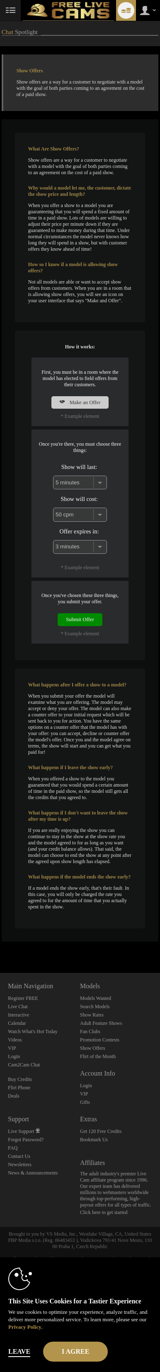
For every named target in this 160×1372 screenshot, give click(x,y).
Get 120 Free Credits (100, 1131)
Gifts (85, 1102)
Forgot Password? (26, 1140)
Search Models (95, 1006)
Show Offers (92, 1048)
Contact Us (19, 1156)
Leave (19, 1351)
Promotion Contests (99, 1040)
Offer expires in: (79, 531)
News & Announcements (33, 1173)
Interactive (18, 1015)
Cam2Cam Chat (24, 1065)
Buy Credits (20, 1079)
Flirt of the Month (98, 1056)
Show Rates (92, 1015)
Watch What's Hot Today (33, 1031)
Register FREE (23, 998)
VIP (12, 1048)
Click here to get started (104, 1212)
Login (14, 1056)
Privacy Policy (24, 1327)
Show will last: (79, 467)
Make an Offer (79, 402)
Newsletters (20, 1164)
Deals (13, 1096)
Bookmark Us (94, 1140)
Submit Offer (80, 619)
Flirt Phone (19, 1088)
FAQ (12, 1148)
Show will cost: (79, 499)
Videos (15, 1040)
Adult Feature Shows (101, 1023)
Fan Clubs (90, 1031)
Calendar (17, 1023)
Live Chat (18, 1006)
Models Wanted (95, 998)
